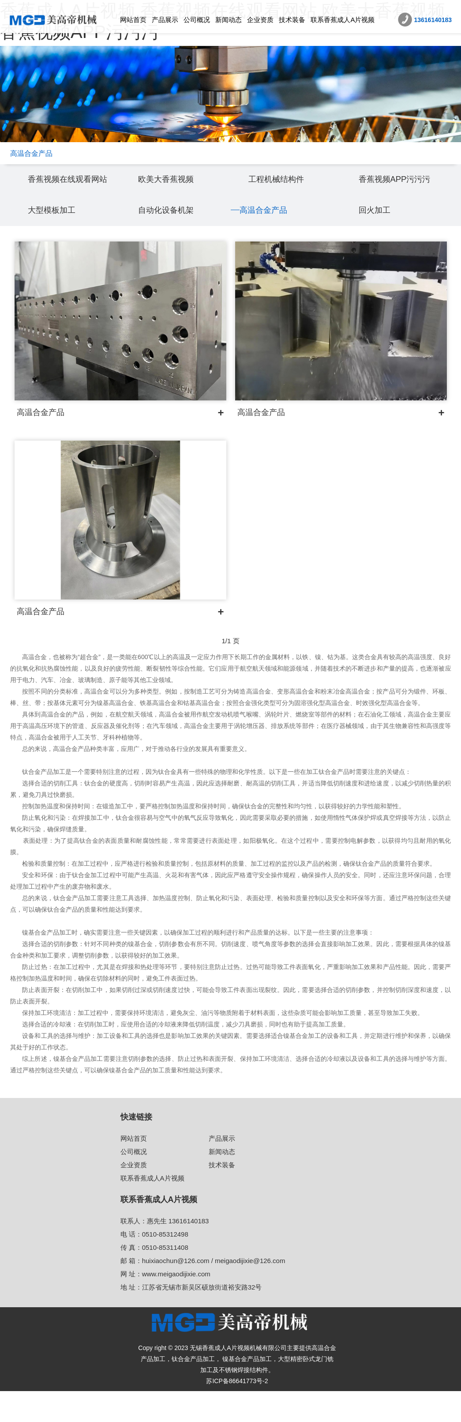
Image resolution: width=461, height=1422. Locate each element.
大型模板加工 (57, 240)
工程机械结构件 (282, 194)
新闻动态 (228, 19)
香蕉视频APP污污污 (402, 194)
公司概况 (197, 19)
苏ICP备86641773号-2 (237, 1411)
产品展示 (165, 19)
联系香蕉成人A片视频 (343, 19)
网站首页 (133, 19)
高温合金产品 (269, 240)
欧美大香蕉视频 (172, 194)
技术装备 (292, 19)
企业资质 (260, 19)
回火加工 (378, 240)
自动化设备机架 (172, 240)
